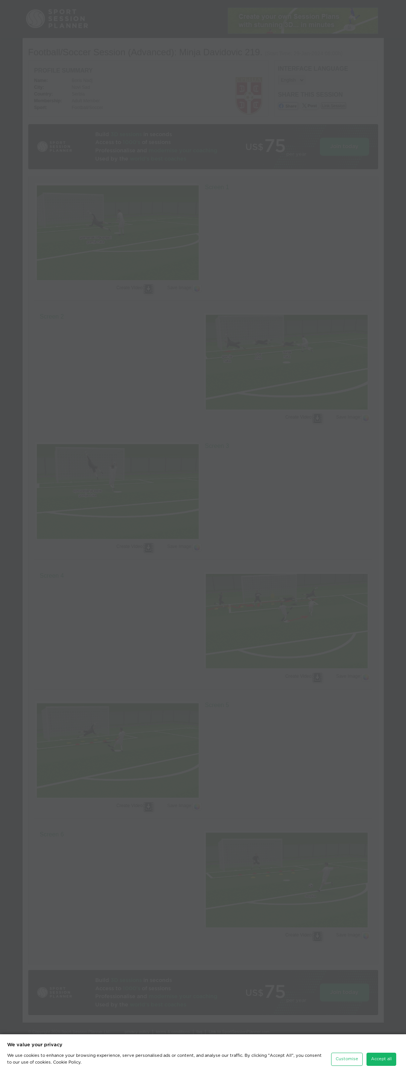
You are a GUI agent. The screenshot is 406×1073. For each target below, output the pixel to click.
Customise (347, 1059)
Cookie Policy (67, 1062)
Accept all (381, 1059)
